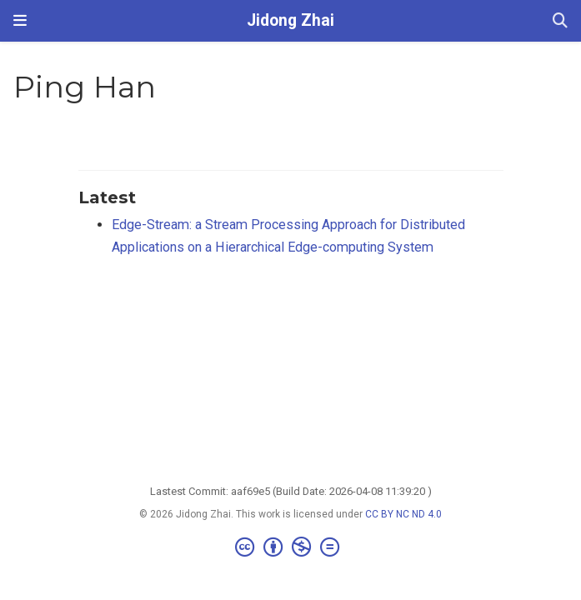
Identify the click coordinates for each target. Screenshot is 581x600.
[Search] (560, 21)
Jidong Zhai (290, 20)
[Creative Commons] (290, 547)
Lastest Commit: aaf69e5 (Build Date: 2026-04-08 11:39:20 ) (291, 491)
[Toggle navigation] (20, 20)
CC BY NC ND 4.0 (403, 514)
